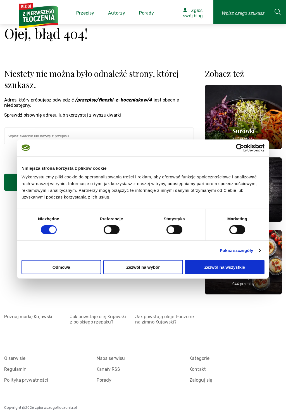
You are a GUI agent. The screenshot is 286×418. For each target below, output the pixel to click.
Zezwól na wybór (143, 267)
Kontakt (197, 369)
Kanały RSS (108, 369)
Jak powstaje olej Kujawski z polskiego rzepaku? (98, 319)
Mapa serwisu (111, 358)
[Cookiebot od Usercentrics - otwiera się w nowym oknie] (240, 147)
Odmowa (61, 267)
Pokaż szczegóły (236, 250)
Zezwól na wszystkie (224, 267)
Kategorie (199, 358)
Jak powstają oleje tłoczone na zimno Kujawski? (164, 319)
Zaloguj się (200, 380)
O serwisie (14, 358)
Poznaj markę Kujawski (28, 316)
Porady (104, 380)
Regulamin (15, 369)
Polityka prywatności (26, 380)
